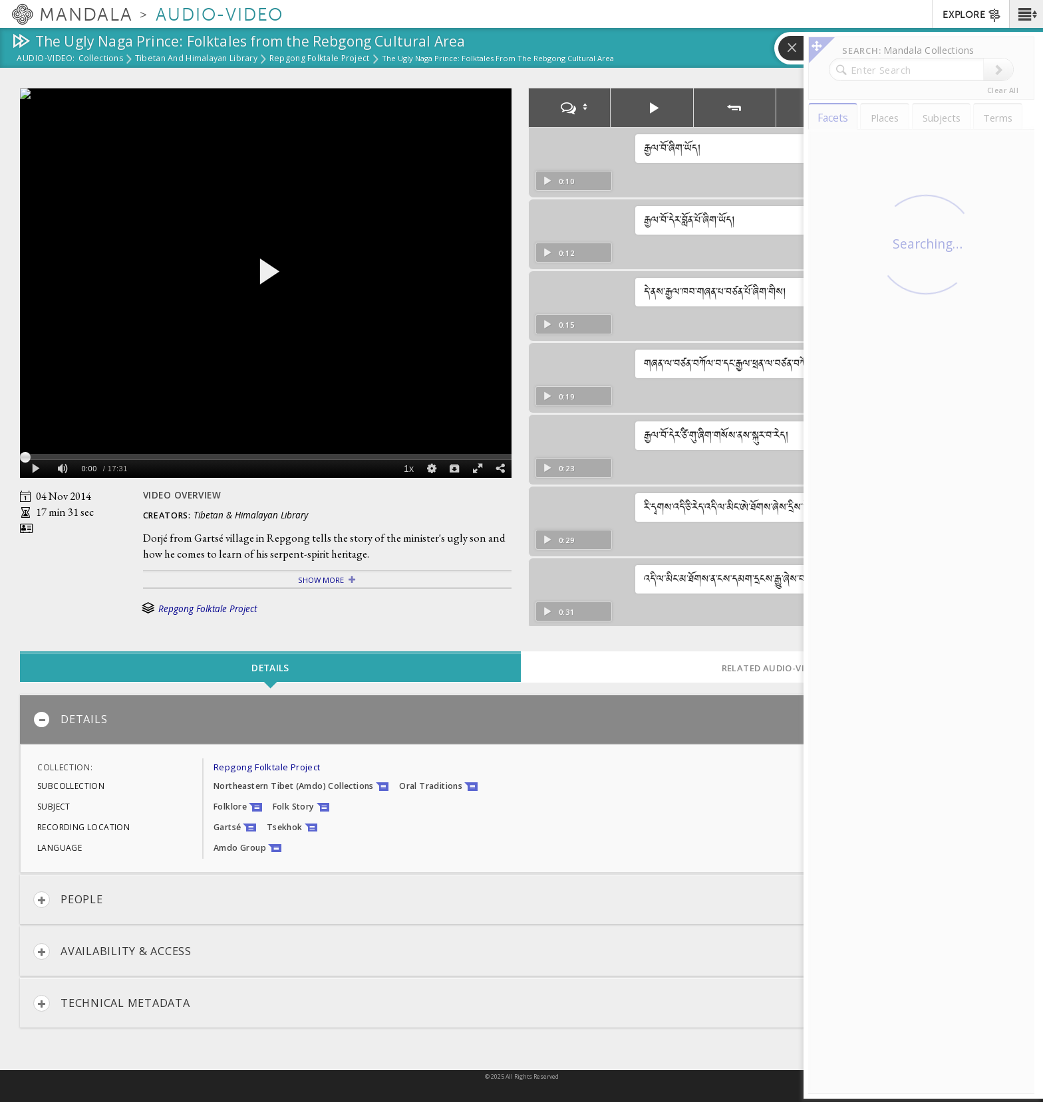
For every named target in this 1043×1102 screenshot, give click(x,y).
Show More (321, 580)
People (68, 899)
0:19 (558, 396)
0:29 (558, 540)
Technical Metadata (111, 1003)
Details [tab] (270, 667)
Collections (100, 59)
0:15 (558, 325)
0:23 (558, 468)
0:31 (558, 612)
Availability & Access (112, 951)
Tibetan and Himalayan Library (196, 59)
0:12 (558, 253)
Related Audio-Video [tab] (772, 668)
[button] (1026, 14)
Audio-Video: (46, 59)
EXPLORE (972, 15)
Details (70, 719)
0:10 (558, 181)
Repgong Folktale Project (319, 59)
